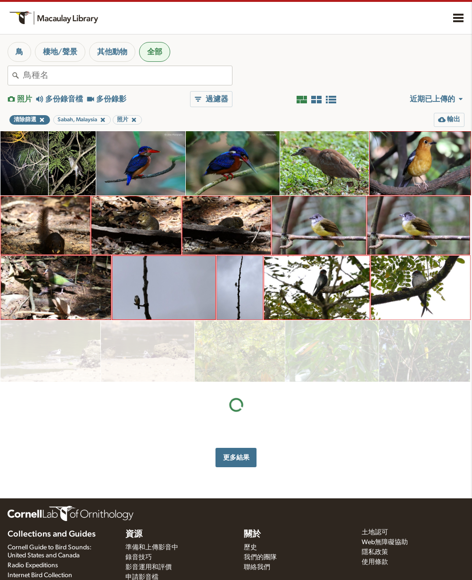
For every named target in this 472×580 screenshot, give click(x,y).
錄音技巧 (138, 557)
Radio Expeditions (33, 565)
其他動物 (112, 52)
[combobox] (127, 75)
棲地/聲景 (60, 52)
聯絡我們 (257, 567)
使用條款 (375, 562)
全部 (154, 52)
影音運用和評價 (148, 567)
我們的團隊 (260, 557)
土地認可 (375, 532)
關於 (252, 534)
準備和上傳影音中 (151, 547)
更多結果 (236, 395)
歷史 (250, 547)
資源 (133, 534)
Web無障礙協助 (385, 542)
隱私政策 (375, 552)
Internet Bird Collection (40, 575)
